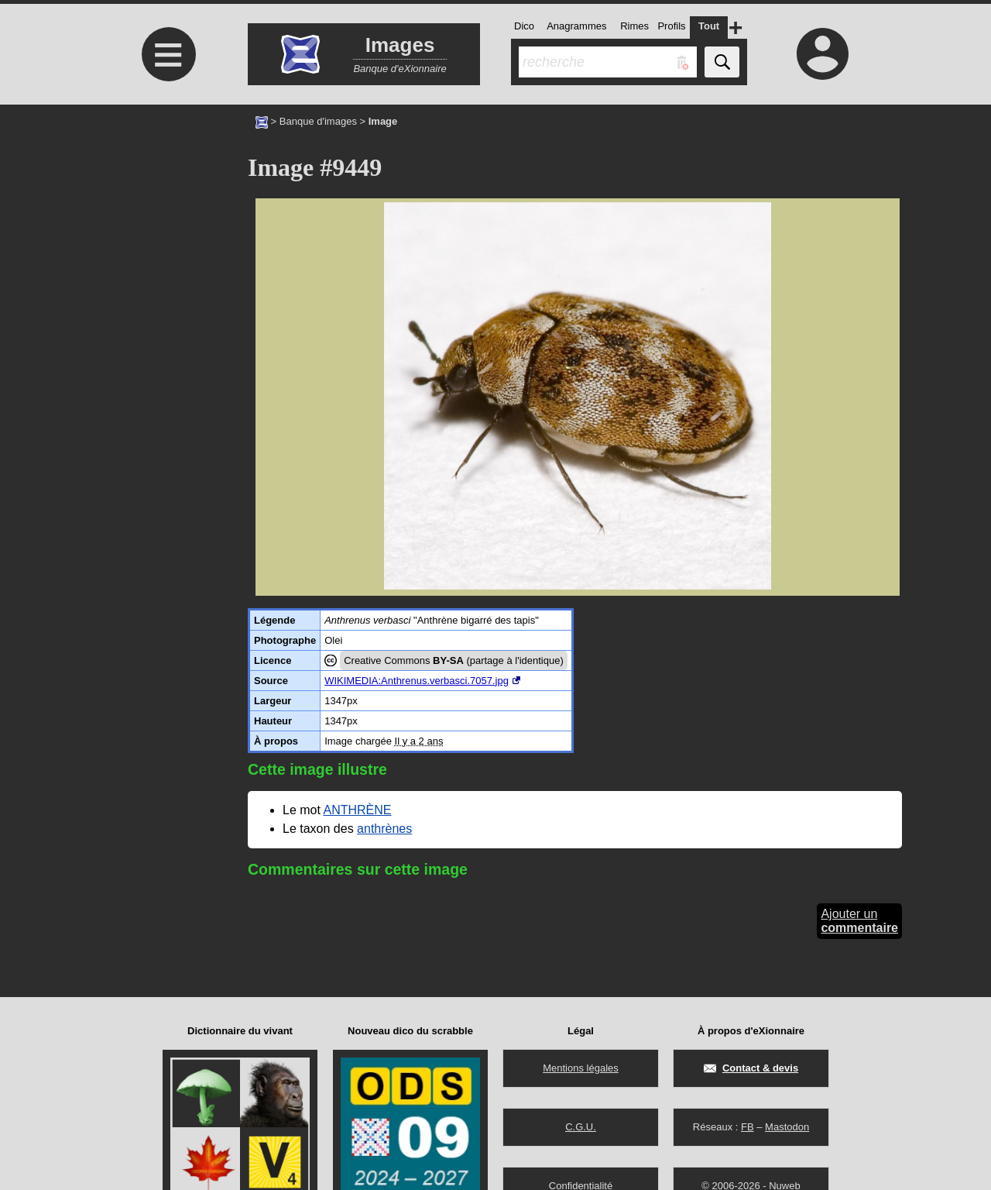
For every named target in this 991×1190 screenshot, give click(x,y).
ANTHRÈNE (357, 810)
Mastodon (787, 1127)
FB (747, 1127)
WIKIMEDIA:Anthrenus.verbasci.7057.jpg (416, 680)
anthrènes (384, 828)
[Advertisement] (166, 234)
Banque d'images (318, 121)
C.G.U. (580, 1127)
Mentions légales (581, 1068)
